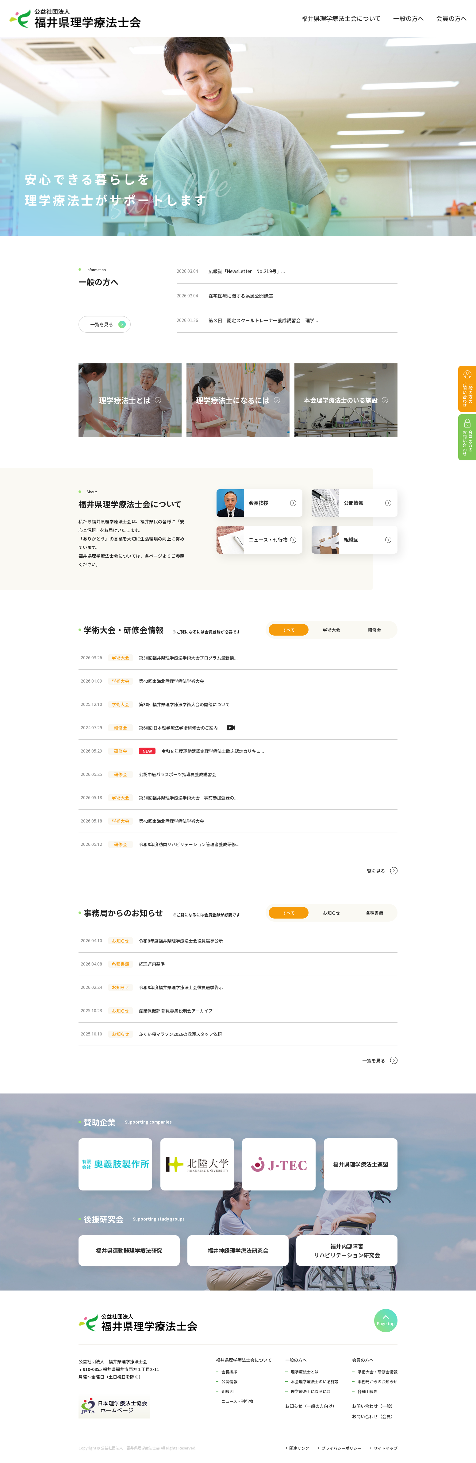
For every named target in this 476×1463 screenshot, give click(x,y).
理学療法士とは (305, 1372)
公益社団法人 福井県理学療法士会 (130, 1448)
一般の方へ (296, 1360)
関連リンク (299, 1448)
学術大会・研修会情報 (377, 1372)
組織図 (351, 539)
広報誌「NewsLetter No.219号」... (231, 271)
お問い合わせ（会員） (373, 1416)
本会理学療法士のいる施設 (315, 1382)
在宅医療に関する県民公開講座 (225, 295)
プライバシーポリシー (341, 1448)
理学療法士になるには (311, 1391)
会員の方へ (363, 1360)
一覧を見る (101, 324)
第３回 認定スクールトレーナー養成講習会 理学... (247, 320)
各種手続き (368, 1391)
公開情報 (353, 502)
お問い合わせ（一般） (373, 1406)
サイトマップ (385, 1448)
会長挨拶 (258, 502)
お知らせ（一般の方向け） (311, 1406)
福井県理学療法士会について (244, 1360)
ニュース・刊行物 (268, 539)
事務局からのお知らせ (377, 1382)
